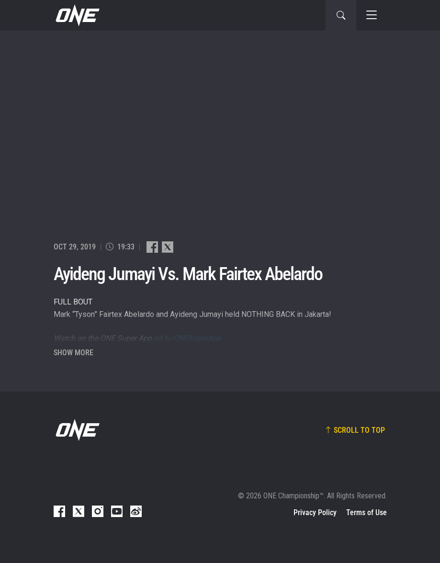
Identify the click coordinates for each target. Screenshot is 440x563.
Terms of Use (366, 512)
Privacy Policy (315, 512)
